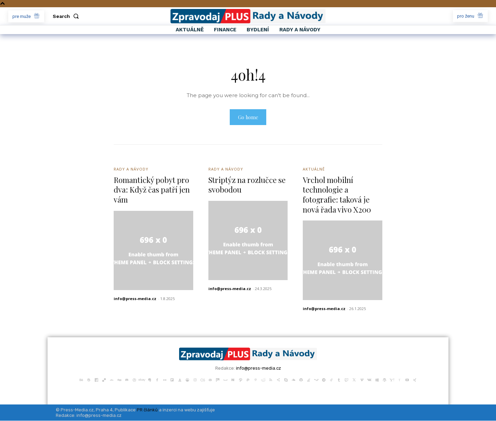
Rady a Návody (131, 170)
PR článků (147, 410)
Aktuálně (314, 170)
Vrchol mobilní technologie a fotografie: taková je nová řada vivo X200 (337, 195)
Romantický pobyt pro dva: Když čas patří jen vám (152, 190)
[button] (67, 16)
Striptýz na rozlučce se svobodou (247, 185)
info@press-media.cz (135, 299)
